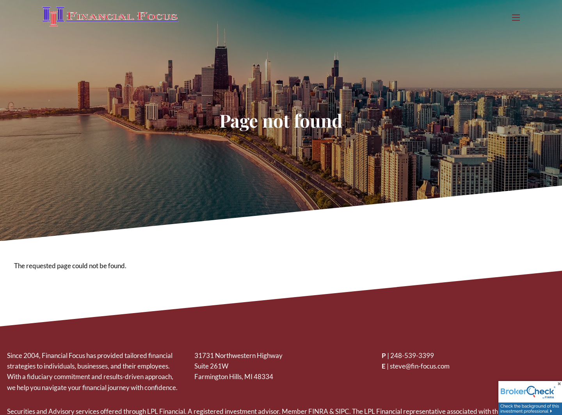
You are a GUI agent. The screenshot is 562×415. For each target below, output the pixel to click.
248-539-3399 (412, 355)
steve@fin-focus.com (420, 366)
